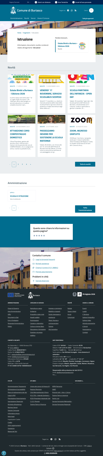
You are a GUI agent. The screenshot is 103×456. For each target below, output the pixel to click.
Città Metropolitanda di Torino (39, 392)
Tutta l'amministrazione (85, 208)
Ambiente (33, 311)
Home (19, 33)
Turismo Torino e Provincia (38, 404)
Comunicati (71, 317)
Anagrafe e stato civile (37, 314)
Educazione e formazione (38, 329)
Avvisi (69, 314)
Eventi (85, 308)
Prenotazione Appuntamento (17, 398)
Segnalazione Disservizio (15, 401)
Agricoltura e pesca (36, 308)
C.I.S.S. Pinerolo (35, 401)
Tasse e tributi (72, 311)
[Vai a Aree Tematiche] (61, 2)
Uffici (12, 192)
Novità (12, 86)
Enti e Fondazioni (13, 320)
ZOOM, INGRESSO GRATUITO (78, 132)
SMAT (54, 389)
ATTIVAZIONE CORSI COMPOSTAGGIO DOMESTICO (19, 134)
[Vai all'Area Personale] (82, 2)
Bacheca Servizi (12, 407)
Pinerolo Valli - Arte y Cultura (61, 392)
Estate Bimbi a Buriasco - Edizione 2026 (68, 45)
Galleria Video (87, 320)
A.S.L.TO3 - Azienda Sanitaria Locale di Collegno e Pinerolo (48, 395)
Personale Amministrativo (16, 323)
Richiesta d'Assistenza (14, 404)
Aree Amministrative (14, 311)
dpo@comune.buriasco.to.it (65, 372)
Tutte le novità (85, 164)
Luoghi (85, 311)
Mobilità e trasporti (54, 311)
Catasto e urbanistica (36, 323)
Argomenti (26, 33)
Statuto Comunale (13, 410)
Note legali (11, 416)
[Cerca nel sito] (91, 10)
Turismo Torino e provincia (60, 395)
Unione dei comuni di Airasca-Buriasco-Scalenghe (45, 386)
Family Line (55, 398)
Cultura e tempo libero (37, 326)
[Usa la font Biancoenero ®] (43, 2)
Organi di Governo (13, 308)
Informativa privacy (14, 413)
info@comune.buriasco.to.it (20, 357)
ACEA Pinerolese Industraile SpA (40, 398)
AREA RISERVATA (50, 453)
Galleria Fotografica (88, 317)
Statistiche (11, 428)
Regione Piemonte (36, 389)
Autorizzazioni (34, 320)
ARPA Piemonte (57, 386)
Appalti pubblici (35, 317)
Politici (10, 326)
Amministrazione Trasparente (17, 386)
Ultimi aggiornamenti (14, 425)
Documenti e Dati (13, 317)
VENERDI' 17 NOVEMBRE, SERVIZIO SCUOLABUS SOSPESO (51, 94)
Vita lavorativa (53, 329)
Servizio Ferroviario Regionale (61, 404)
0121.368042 (14, 348)
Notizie (70, 308)
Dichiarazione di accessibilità (16, 389)
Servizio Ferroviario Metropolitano (62, 401)
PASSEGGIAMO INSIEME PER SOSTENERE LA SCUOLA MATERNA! (51, 135)
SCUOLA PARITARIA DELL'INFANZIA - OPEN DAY (81, 94)
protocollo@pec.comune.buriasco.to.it (23, 354)
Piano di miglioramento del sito (17, 392)
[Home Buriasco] (26, 10)
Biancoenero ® (58, 451)
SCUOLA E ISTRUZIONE (19, 196)
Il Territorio (86, 314)
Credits (10, 422)
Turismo (51, 326)
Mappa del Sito (12, 431)
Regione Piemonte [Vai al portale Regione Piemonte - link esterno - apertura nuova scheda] (14, 2)
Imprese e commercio (55, 308)
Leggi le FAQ (12, 395)
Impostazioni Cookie (14, 419)
